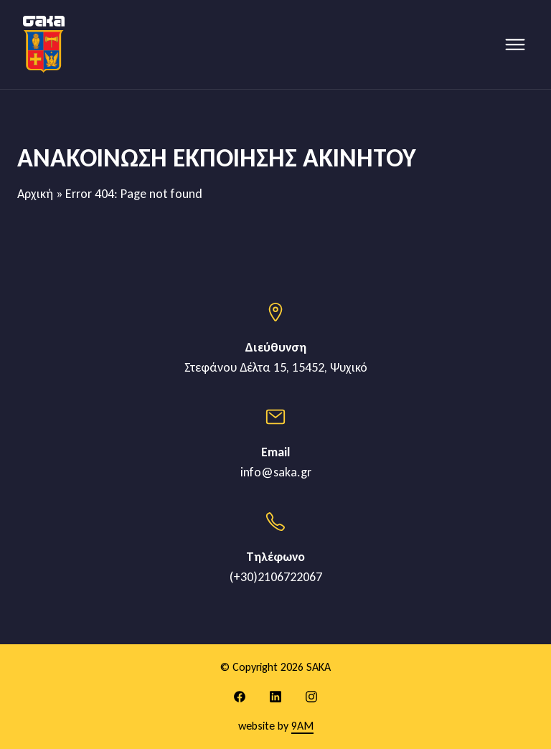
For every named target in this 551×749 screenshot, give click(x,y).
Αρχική (35, 194)
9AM (302, 725)
